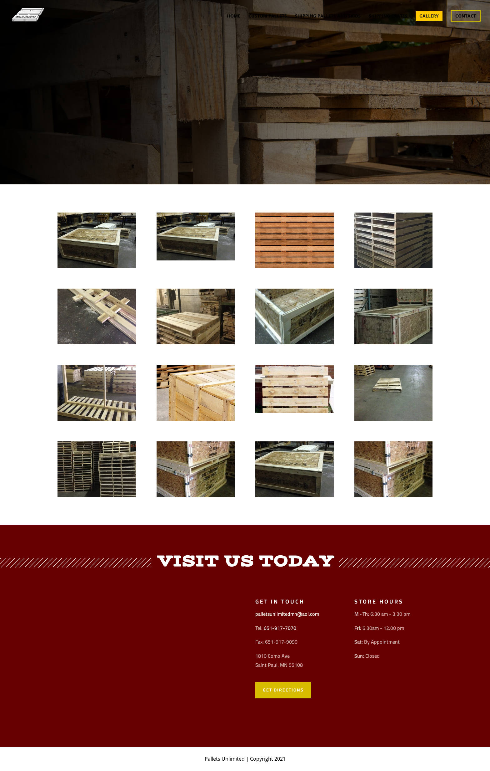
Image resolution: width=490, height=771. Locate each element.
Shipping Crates (388, 16)
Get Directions (283, 690)
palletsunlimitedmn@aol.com (287, 614)
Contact (465, 16)
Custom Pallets (267, 16)
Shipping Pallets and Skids (328, 16)
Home (233, 16)
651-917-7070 (280, 628)
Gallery (429, 16)
